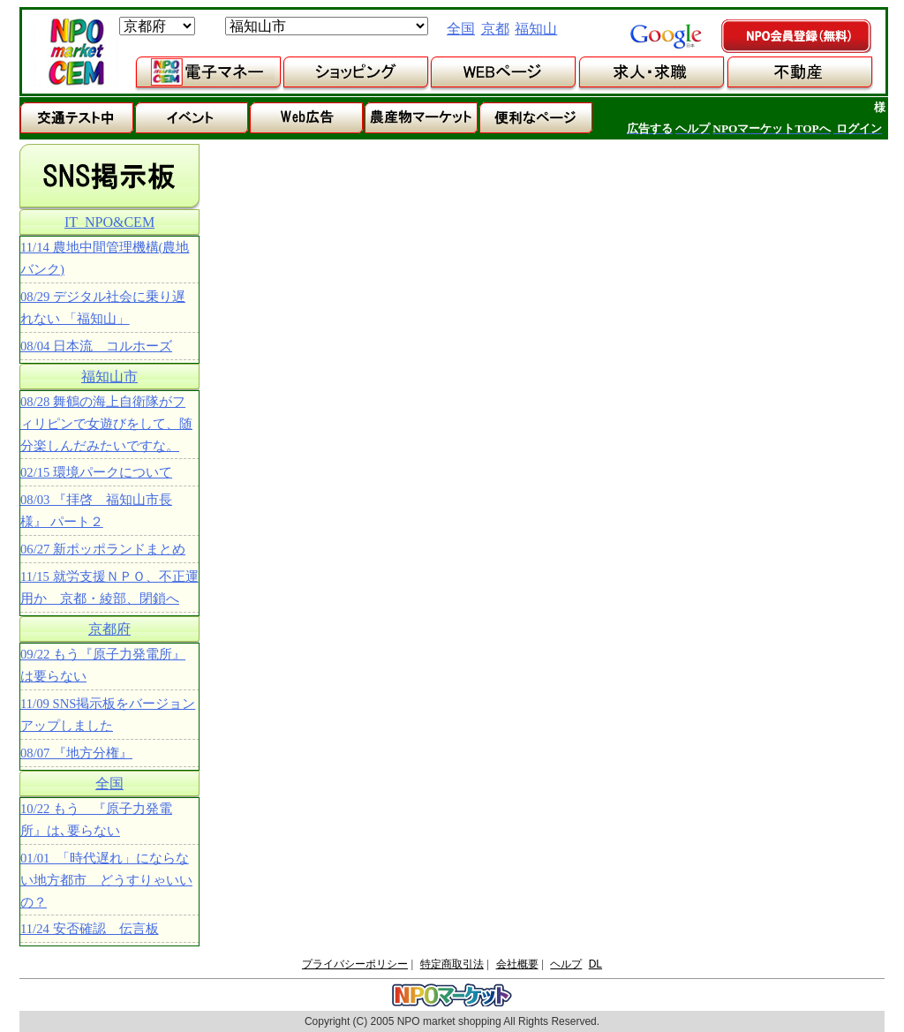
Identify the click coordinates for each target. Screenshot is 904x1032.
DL (595, 964)
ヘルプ (566, 964)
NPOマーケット (76, 52)
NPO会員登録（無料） (797, 37)
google (665, 36)
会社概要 (517, 964)
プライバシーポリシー (355, 964)
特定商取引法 (452, 964)
